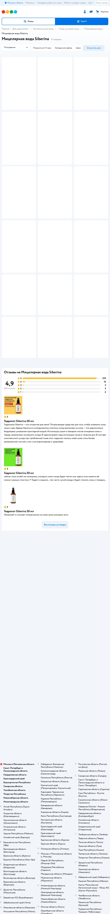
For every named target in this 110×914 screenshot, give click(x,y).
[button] (28, 21)
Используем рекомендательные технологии (55, 813)
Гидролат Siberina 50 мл (19, 501)
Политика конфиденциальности (55, 662)
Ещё (91, 3)
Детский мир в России (45, 819)
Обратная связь (55, 674)
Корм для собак (55, 769)
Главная (5, 28)
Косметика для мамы (43, 28)
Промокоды (55, 658)
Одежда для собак (55, 773)
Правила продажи (55, 654)
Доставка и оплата (55, 642)
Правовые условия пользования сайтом (55, 811)
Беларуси (71, 819)
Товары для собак (55, 765)
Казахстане (60, 819)
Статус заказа (101, 3)
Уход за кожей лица (69, 28)
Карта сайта (55, 678)
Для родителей (20, 28)
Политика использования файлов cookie (55, 666)
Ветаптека (55, 777)
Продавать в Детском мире (55, 646)
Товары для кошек (55, 757)
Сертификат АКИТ (55, 670)
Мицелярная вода (93, 28)
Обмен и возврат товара (55, 650)
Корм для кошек (55, 761)
